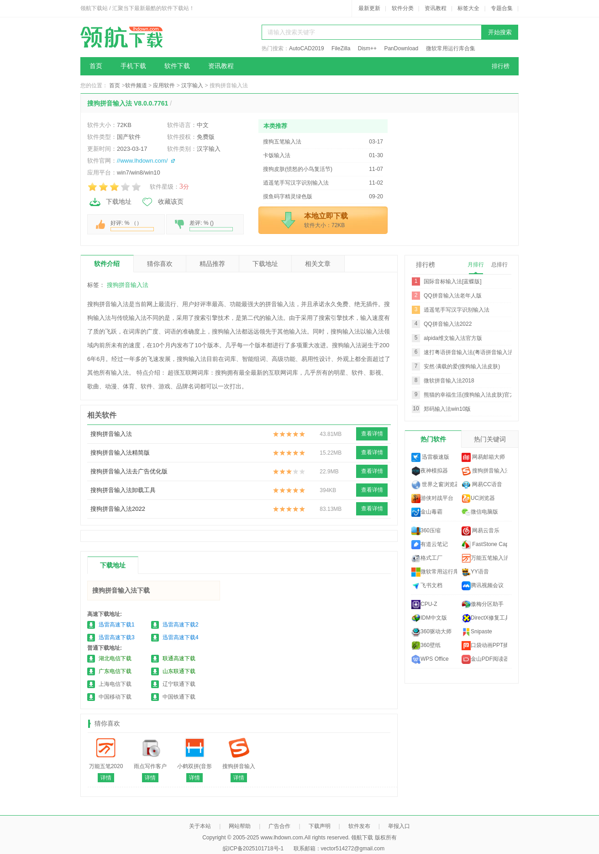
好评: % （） (132, 225)
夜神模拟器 (429, 471)
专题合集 (502, 8)
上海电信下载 (115, 684)
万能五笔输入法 (484, 558)
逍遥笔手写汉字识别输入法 (456, 310)
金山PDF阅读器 (484, 659)
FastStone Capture (484, 544)
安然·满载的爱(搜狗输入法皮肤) (462, 366)
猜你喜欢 (160, 263)
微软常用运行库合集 (450, 48)
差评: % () (211, 225)
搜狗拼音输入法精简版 (120, 452)
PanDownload (401, 48)
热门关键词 (490, 439)
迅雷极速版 (430, 457)
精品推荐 (212, 263)
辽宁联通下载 (179, 684)
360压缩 (426, 531)
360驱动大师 (431, 632)
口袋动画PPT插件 (484, 645)
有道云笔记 (429, 544)
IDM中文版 (429, 618)
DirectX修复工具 (484, 618)
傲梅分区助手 (483, 604)
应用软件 (164, 85)
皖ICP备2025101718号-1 (253, 848)
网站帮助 (240, 826)
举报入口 (399, 826)
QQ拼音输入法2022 (448, 324)
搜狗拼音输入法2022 (117, 508)
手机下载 (133, 66)
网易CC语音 (482, 484)
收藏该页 (162, 202)
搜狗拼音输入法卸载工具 (123, 490)
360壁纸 (426, 645)
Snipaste (477, 632)
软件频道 (136, 85)
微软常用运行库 (434, 572)
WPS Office (430, 659)
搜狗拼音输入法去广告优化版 (129, 471)
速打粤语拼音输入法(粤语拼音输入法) (469, 352)
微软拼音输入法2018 (449, 380)
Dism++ (367, 48)
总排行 (499, 264)
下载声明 (320, 826)
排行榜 (501, 66)
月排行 (476, 264)
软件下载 (177, 66)
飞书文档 (426, 585)
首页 (95, 66)
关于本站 (200, 826)
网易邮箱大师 (483, 457)
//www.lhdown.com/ (142, 160)
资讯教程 (436, 8)
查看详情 (372, 433)
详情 (105, 777)
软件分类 (403, 8)
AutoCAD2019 (306, 48)
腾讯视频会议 (483, 585)
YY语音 (475, 572)
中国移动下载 (115, 697)
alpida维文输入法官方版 (453, 338)
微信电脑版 (480, 512)
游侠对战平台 (432, 498)
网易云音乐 (480, 531)
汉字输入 (192, 85)
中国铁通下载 (179, 697)
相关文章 (318, 263)
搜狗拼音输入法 (127, 284)
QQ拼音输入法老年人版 (453, 295)
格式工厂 (426, 558)
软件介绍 (107, 263)
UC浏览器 (478, 498)
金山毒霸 (426, 512)
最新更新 (369, 8)
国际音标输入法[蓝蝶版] (453, 281)
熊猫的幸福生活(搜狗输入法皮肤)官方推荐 (475, 395)
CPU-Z (424, 604)
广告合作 (279, 826)
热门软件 (433, 439)
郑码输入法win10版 (447, 409)
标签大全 (468, 8)
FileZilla (340, 48)
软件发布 (359, 826)
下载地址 (110, 202)
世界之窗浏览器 (434, 484)
